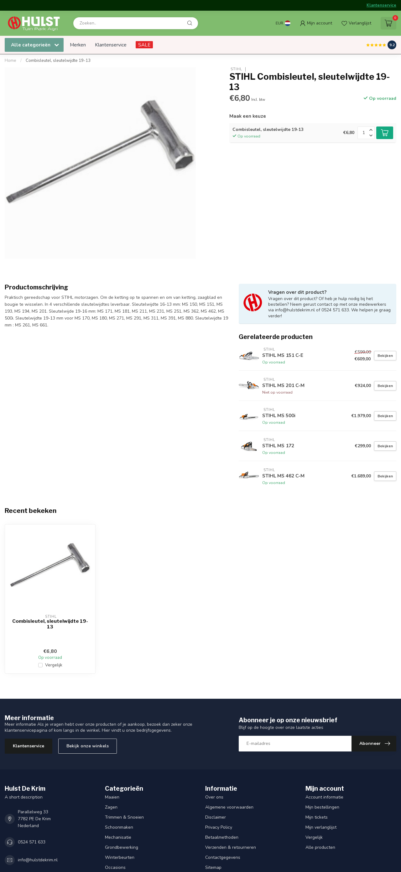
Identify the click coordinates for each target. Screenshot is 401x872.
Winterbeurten (119, 857)
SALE (144, 44)
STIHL (235, 69)
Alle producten (320, 847)
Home (10, 60)
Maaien (112, 797)
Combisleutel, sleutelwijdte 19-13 (58, 60)
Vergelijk (53, 665)
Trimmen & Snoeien (124, 817)
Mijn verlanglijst (320, 827)
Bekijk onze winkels (87, 746)
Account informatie (324, 797)
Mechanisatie (118, 837)
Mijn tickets (316, 817)
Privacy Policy (218, 827)
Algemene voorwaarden (229, 807)
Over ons (214, 797)
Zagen (111, 807)
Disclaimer (215, 817)
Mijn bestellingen (322, 807)
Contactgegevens (222, 857)
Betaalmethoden (221, 837)
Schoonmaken (119, 827)
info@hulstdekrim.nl (38, 860)
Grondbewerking (121, 847)
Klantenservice (381, 5)
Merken (78, 44)
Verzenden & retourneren (230, 847)
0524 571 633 (31, 842)
